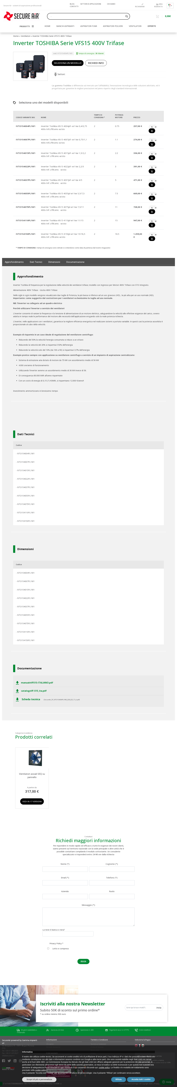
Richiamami (140, 5)
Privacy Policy (56, 943)
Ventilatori (135, 26)
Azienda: (65, 891)
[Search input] (87, 16)
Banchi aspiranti (65, 26)
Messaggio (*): (88, 905)
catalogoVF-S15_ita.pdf (31, 691)
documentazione (75, 261)
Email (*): (65, 877)
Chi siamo (111, 4)
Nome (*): (65, 864)
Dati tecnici (36, 261)
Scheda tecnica (28, 699)
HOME (47, 26)
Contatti (74, 6)
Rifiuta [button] (119, 1079)
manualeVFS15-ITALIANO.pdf (34, 683)
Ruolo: (112, 891)
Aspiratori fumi (88, 26)
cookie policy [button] (104, 1067)
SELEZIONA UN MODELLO (67, 63)
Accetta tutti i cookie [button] (141, 1079)
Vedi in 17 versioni (32, 801)
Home (16, 36)
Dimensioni (54, 261)
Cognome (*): (112, 864)
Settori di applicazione (90, 4)
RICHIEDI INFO (96, 63)
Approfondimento (14, 261)
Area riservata (158, 5)
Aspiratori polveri (113, 26)
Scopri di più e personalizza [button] (39, 1079)
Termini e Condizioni (98, 1044)
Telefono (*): (112, 877)
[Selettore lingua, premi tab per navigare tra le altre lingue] (170, 5)
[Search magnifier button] (127, 16)
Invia (158, 1007)
